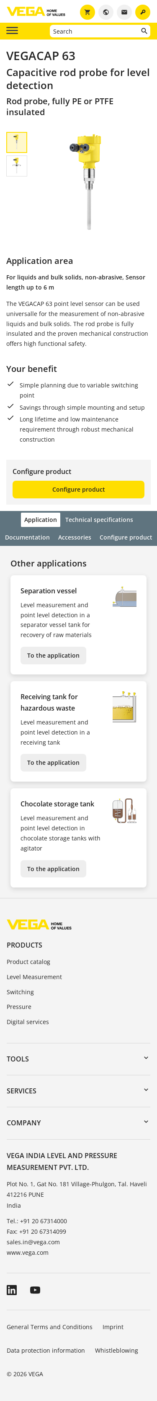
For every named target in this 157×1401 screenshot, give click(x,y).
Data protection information (46, 1350)
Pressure (19, 1007)
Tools (18, 1059)
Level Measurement (34, 977)
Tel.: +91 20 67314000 (37, 1221)
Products (24, 945)
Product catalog (28, 962)
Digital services (28, 1022)
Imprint (113, 1327)
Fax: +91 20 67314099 (36, 1231)
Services (21, 1091)
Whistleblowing (116, 1350)
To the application (53, 655)
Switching (20, 992)
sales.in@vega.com (33, 1242)
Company (24, 1122)
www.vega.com (28, 1252)
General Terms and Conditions (50, 1327)
